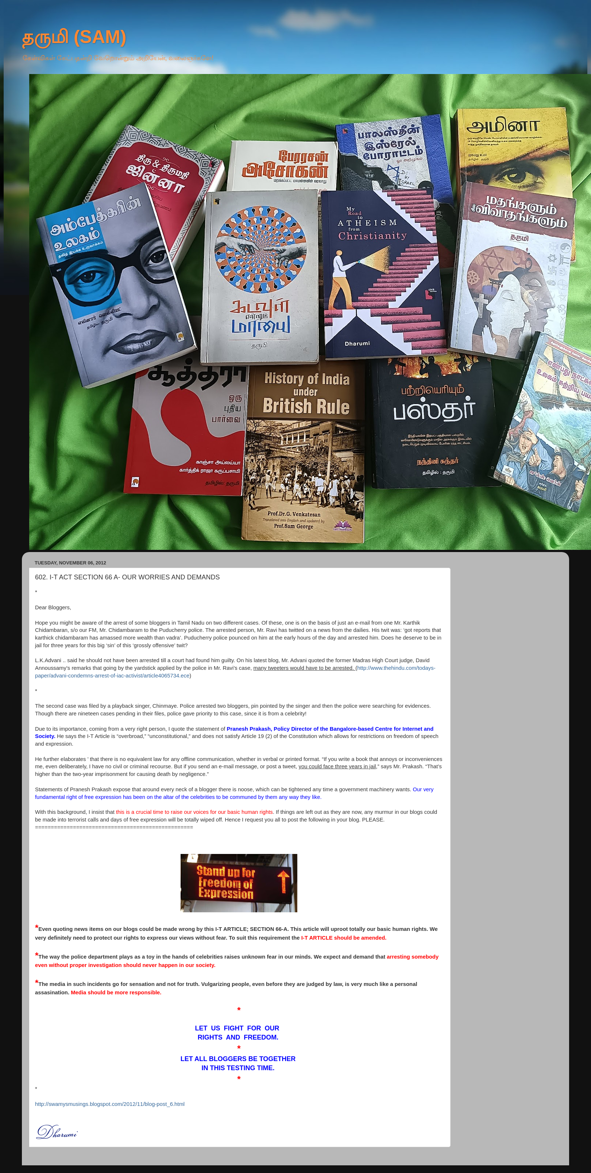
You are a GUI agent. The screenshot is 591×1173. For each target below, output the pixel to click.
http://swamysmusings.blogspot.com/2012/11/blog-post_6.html (110, 1104)
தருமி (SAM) (74, 37)
